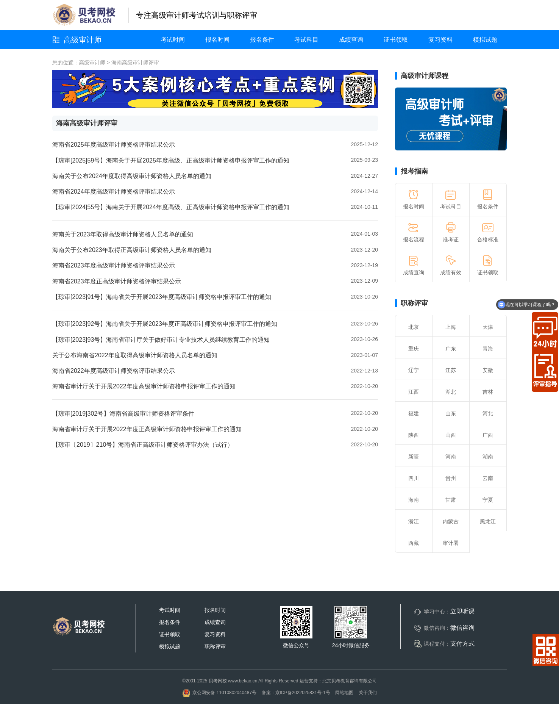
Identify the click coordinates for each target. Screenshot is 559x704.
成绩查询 (351, 39)
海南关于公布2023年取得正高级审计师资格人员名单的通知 (131, 250)
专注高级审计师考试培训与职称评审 (196, 15)
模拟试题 (485, 39)
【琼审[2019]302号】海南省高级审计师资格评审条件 (123, 413)
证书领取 (396, 39)
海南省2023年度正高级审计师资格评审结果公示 (116, 281)
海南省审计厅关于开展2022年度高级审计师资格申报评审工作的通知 (144, 386)
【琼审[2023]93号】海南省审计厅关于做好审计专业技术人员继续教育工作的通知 (161, 339)
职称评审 (414, 303)
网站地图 (344, 692)
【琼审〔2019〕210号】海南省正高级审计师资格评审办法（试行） (142, 444)
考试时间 (173, 39)
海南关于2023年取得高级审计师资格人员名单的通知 (122, 234)
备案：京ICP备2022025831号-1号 (296, 692)
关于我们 (368, 692)
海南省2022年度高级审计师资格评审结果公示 (113, 371)
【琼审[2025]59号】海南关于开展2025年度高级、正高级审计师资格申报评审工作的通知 (170, 160)
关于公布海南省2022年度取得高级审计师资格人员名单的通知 (134, 355)
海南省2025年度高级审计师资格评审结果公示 (113, 144)
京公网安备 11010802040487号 (219, 692)
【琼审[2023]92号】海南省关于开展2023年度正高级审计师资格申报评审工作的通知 (164, 324)
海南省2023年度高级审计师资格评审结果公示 (113, 265)
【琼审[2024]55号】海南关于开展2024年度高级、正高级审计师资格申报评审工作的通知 (170, 207)
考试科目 (306, 39)
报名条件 (262, 39)
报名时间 (217, 39)
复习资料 (440, 39)
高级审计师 (82, 40)
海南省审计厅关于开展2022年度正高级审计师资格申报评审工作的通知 (147, 429)
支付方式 (462, 643)
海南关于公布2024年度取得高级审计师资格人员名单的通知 (131, 176)
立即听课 (462, 611)
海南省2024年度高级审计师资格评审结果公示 (113, 191)
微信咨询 (462, 627)
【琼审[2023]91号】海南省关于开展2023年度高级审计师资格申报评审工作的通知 (161, 297)
